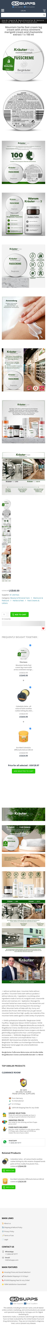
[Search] (23, 15)
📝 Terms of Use (8, 1235)
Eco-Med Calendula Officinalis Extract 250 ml (23, 748)
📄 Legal (5, 1239)
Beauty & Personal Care (25, 20)
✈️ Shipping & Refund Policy (12, 1227)
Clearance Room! (11, 1072)
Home (4, 20)
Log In (23, 11)
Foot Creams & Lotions (30, 22)
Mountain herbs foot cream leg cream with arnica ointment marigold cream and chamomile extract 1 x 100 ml (23, 667)
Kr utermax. (14, 595)
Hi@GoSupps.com (11, 1260)
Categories (12, 20)
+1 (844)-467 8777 (15, 1143)
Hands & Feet (15, 22)
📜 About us (6, 1223)
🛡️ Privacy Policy (8, 1231)
